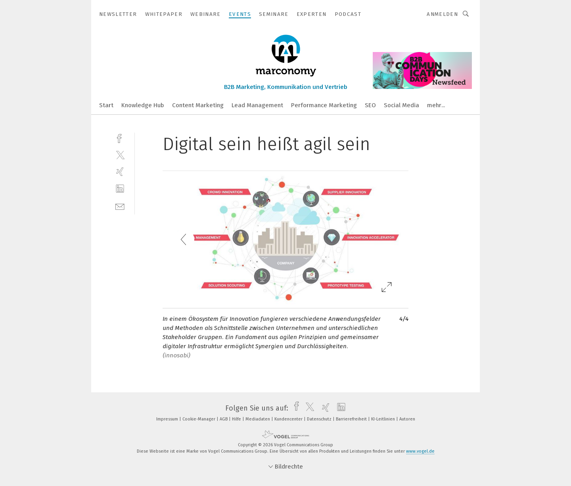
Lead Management (257, 105)
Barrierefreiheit (352, 419)
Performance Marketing (324, 105)
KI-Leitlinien (383, 419)
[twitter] (120, 155)
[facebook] (120, 138)
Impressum (167, 419)
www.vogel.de (420, 451)
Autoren (407, 419)
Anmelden (442, 14)
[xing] (120, 172)
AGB (224, 419)
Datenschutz (320, 419)
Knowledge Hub (142, 105)
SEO (370, 105)
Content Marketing (198, 105)
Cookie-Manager (199, 419)
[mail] (120, 206)
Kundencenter (289, 419)
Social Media (401, 105)
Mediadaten (258, 419)
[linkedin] (120, 189)
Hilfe (237, 419)
